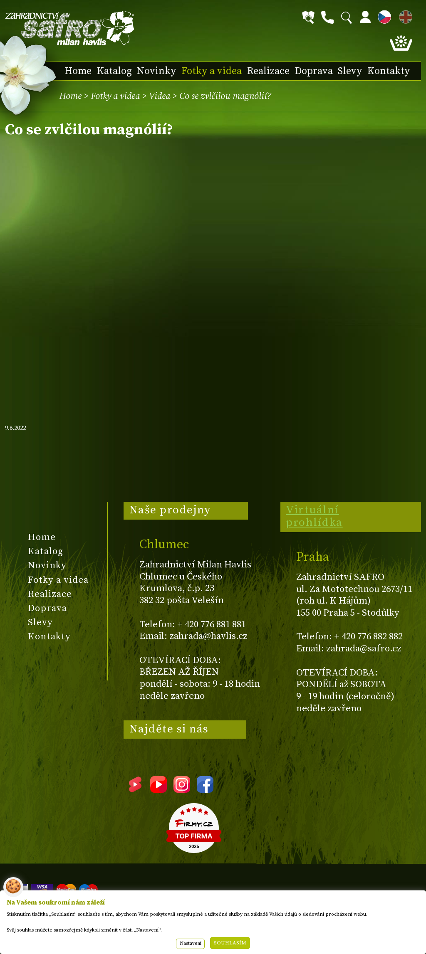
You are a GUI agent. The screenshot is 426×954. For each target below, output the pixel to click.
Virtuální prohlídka (314, 516)
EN (404, 15)
